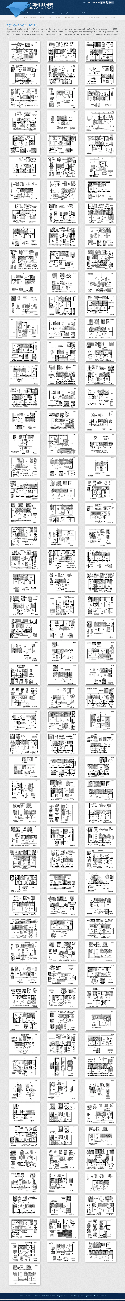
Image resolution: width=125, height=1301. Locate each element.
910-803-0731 (94, 2)
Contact (112, 18)
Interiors (33, 18)
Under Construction (55, 18)
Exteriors (42, 18)
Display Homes (69, 18)
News (105, 18)
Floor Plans (81, 18)
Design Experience (94, 18)
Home (25, 18)
